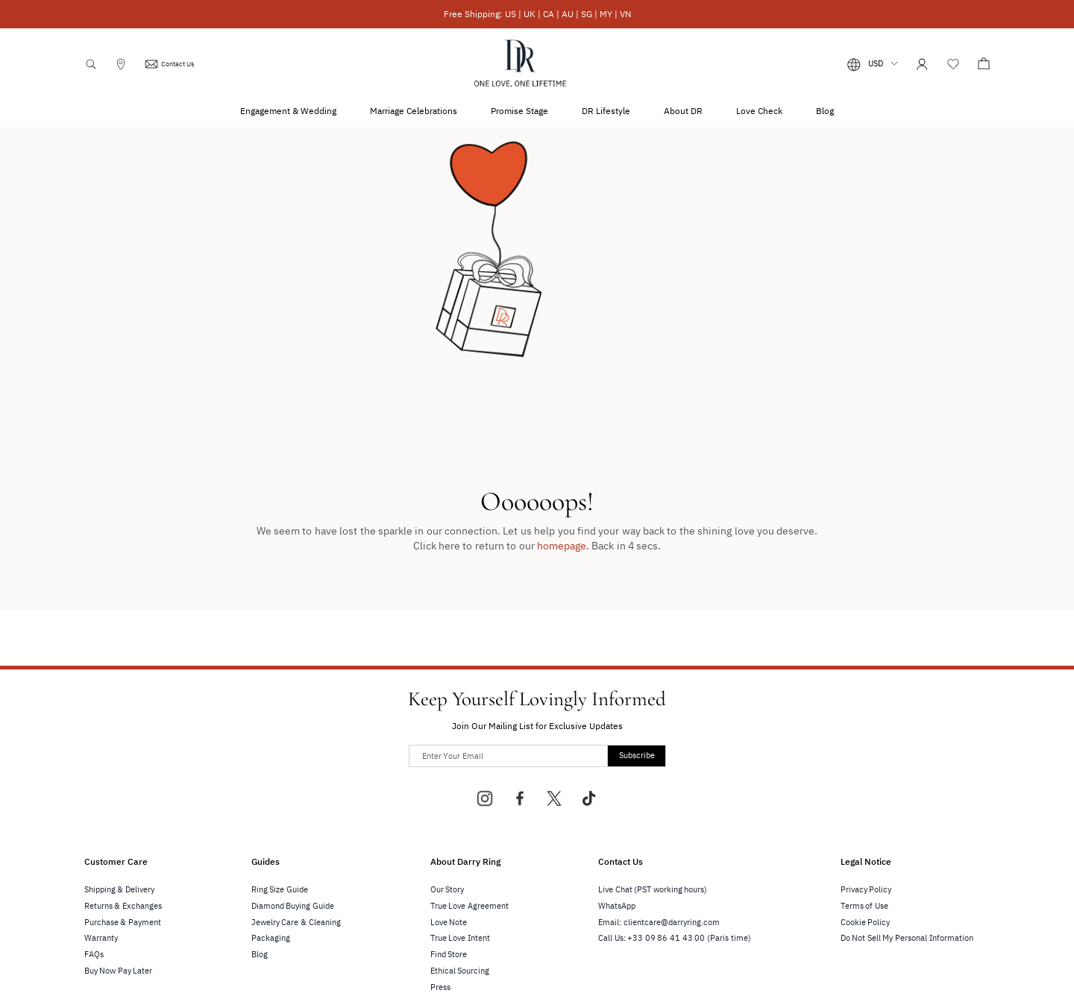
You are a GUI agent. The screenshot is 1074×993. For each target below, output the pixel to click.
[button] (873, 64)
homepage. (563, 546)
